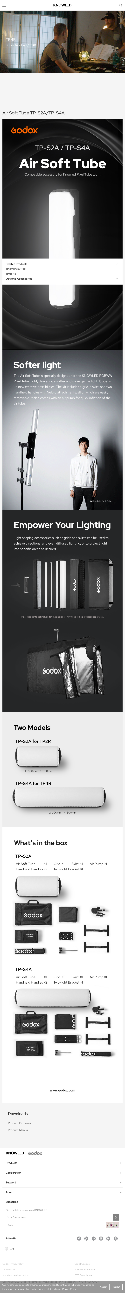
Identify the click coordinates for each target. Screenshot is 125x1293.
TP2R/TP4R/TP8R (16, 269)
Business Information (85, 1269)
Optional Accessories (60, 279)
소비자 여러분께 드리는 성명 (15, 1275)
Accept (103, 1287)
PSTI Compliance (83, 1275)
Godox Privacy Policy (12, 1263)
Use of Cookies (82, 1263)
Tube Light (21, 45)
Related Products (60, 264)
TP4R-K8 (11, 274)
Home (9, 45)
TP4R (32, 45)
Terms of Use (8, 1269)
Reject (116, 1287)
